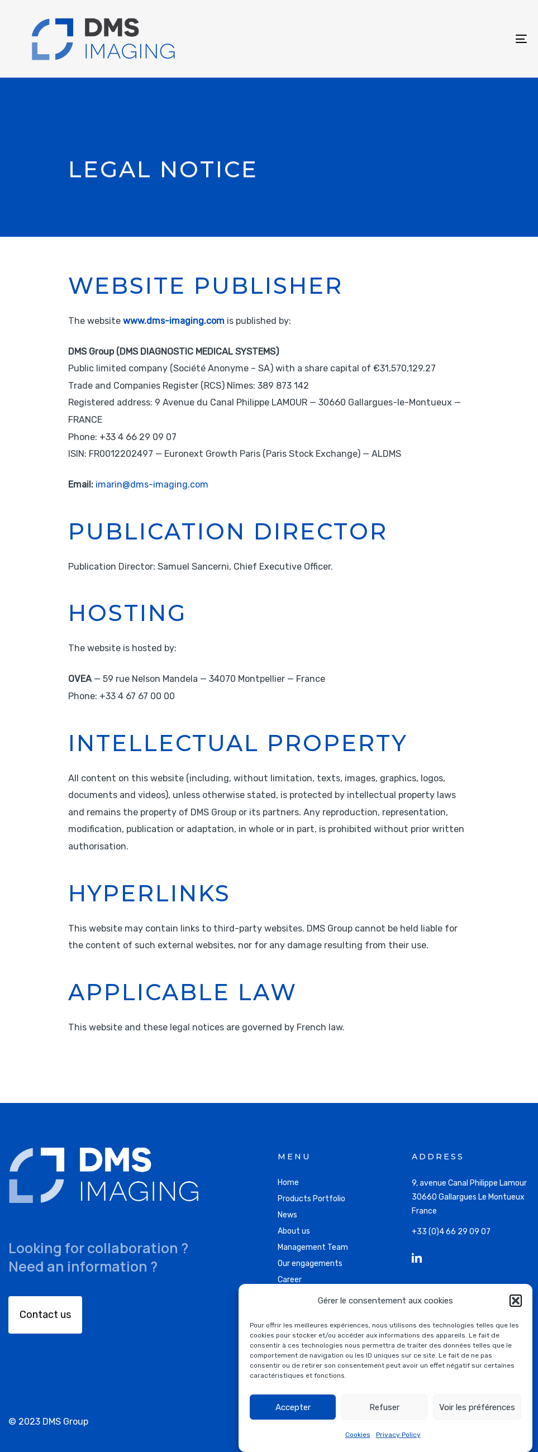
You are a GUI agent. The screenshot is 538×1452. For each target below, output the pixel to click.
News (287, 1215)
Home (288, 1182)
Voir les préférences (477, 1407)
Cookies (357, 1435)
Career (290, 1279)
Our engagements (310, 1263)
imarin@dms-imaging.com (152, 484)
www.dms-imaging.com (174, 321)
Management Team (313, 1247)
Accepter (293, 1407)
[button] (515, 1300)
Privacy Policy (398, 1435)
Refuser (384, 1407)
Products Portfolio (311, 1198)
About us (294, 1231)
